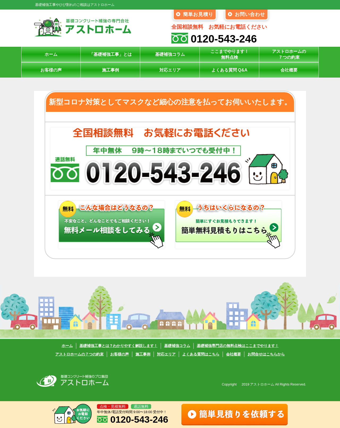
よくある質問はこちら (200, 354)
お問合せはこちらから (266, 354)
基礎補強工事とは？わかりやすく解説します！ (118, 346)
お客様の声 (51, 70)
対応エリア (170, 70)
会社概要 (289, 70)
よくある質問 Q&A (229, 70)
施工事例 (110, 70)
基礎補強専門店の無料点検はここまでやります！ (238, 346)
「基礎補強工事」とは (110, 54)
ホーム (51, 54)
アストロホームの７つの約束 (289, 54)
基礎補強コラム (170, 54)
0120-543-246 (214, 38)
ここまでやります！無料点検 (229, 54)
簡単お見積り (194, 14)
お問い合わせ (246, 14)
